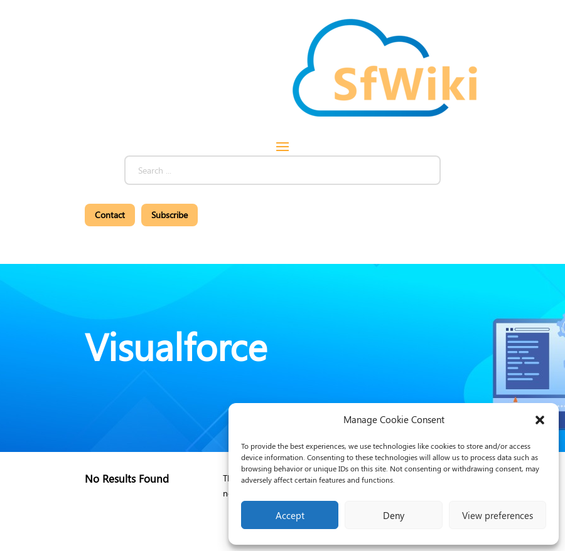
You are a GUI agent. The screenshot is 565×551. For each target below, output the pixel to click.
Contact (110, 215)
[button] (540, 420)
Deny (393, 515)
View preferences (497, 515)
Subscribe (169, 215)
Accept (290, 515)
